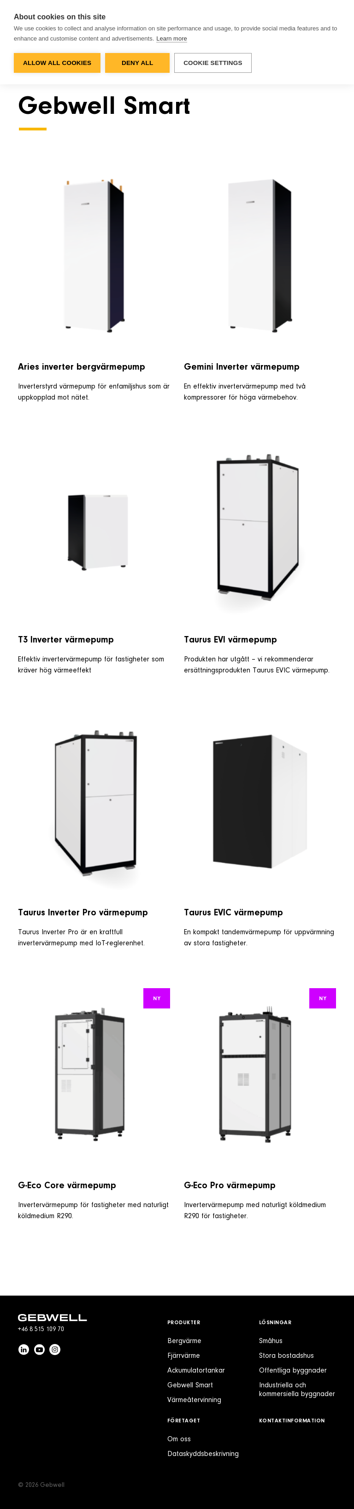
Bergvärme (184, 1341)
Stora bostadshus (286, 1356)
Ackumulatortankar (196, 1370)
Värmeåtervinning (194, 1400)
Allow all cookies (57, 62)
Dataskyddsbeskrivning (203, 1454)
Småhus (271, 1341)
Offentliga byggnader (293, 1370)
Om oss (179, 1439)
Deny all (137, 62)
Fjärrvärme (183, 1356)
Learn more (171, 38)
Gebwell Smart (190, 1385)
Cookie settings (212, 62)
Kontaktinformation (292, 1421)
